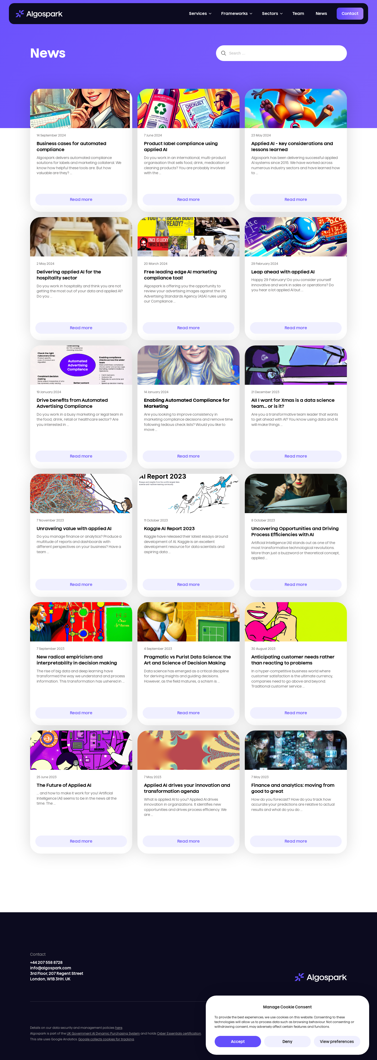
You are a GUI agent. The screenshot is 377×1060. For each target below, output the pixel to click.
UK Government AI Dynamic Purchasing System (103, 1033)
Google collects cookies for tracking (106, 1039)
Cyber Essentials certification (179, 1033)
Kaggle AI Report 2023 (169, 528)
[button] (200, 13)
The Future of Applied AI (64, 785)
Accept (238, 1041)
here (118, 1027)
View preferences (337, 1041)
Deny (287, 1041)
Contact (349, 13)
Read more (81, 199)
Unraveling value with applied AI (74, 528)
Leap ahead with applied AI (283, 271)
